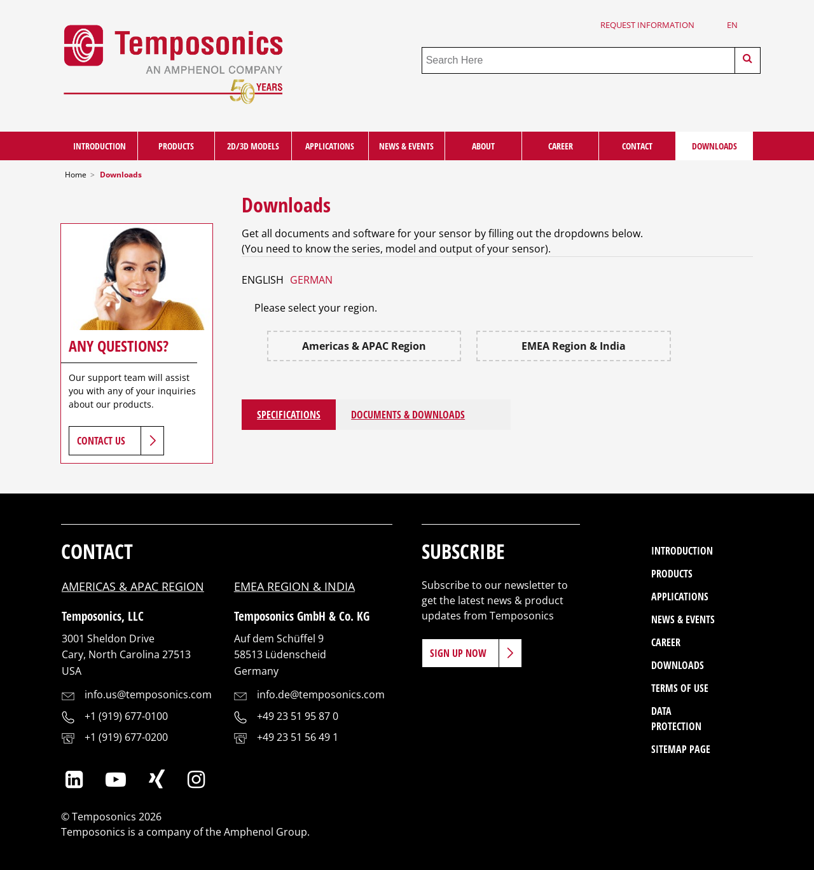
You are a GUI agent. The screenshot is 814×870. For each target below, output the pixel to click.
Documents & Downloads (408, 415)
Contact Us (101, 441)
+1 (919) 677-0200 (126, 737)
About (483, 146)
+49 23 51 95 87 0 (297, 716)
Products (176, 146)
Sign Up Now (458, 653)
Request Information (647, 25)
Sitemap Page (680, 749)
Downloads (714, 146)
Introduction (99, 146)
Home (75, 174)
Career (560, 146)
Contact (637, 146)
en (732, 25)
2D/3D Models (253, 146)
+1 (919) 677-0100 (126, 716)
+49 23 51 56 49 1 (297, 737)
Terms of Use (679, 688)
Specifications (289, 415)
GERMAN (311, 280)
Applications (329, 146)
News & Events (406, 146)
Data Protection (676, 718)
